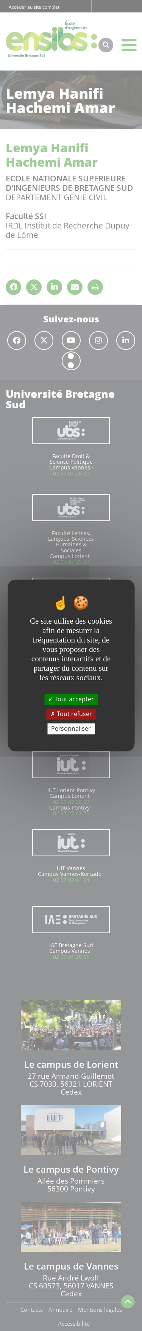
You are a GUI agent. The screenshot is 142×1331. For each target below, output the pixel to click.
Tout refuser (71, 714)
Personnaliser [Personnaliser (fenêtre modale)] (71, 728)
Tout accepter (71, 699)
